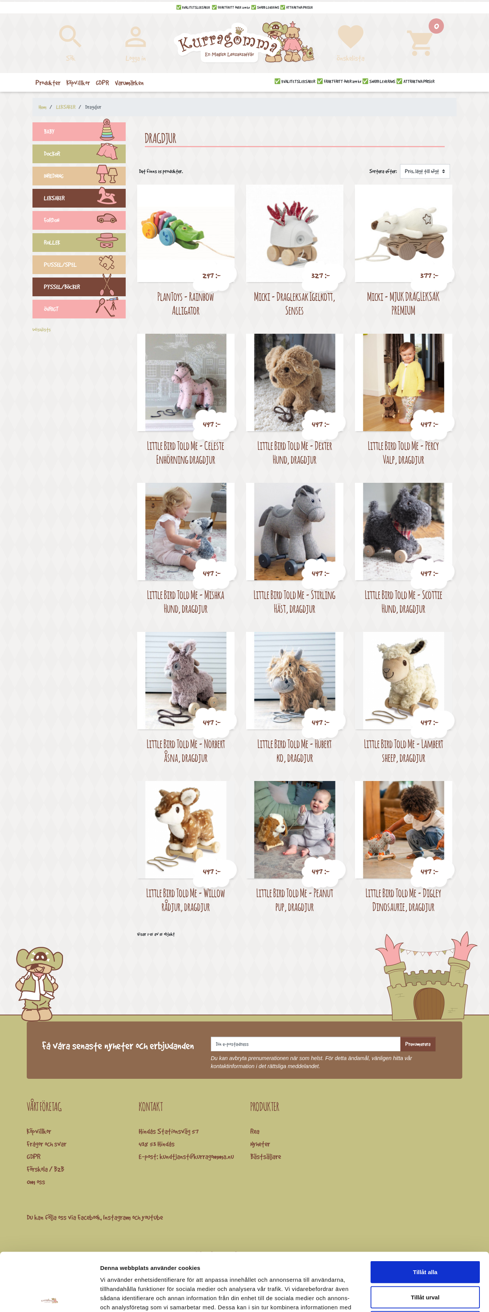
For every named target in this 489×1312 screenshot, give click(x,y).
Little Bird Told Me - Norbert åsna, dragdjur (186, 750)
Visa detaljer (415, 1297)
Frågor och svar (46, 1144)
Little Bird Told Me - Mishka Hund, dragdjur (185, 601)
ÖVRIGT (85, 310)
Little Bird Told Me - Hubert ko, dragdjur (294, 750)
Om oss (36, 1181)
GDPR (33, 1156)
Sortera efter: (383, 171)
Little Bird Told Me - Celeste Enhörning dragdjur (185, 452)
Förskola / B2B (45, 1169)
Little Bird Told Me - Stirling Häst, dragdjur (294, 601)
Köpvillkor (39, 1131)
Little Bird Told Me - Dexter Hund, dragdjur (294, 452)
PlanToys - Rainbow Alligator (185, 303)
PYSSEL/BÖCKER (85, 288)
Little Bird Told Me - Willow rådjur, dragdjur (185, 899)
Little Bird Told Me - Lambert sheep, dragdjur (403, 750)
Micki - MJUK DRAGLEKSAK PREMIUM (403, 303)
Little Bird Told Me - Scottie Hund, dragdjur (403, 601)
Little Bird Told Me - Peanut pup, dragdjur (294, 899)
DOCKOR (85, 155)
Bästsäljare (265, 1156)
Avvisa (425, 1261)
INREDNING (85, 177)
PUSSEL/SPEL (85, 265)
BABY (85, 132)
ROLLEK (85, 243)
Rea (254, 1131)
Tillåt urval (425, 1237)
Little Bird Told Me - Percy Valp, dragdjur (403, 452)
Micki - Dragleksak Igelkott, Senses (294, 303)
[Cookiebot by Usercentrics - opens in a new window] (49, 1297)
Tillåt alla (425, 1211)
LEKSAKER (85, 199)
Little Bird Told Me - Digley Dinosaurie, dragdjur (403, 899)
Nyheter (260, 1144)
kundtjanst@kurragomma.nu (197, 1156)
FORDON (85, 221)
